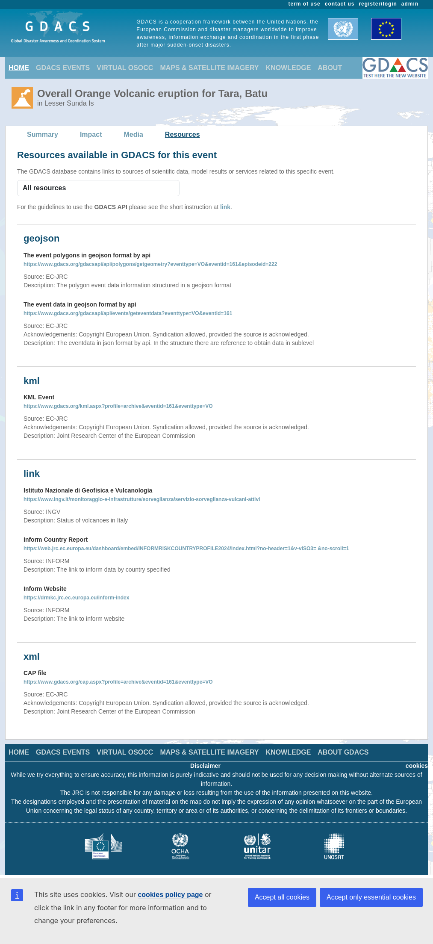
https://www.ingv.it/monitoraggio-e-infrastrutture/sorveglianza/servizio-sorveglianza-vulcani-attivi (142, 499)
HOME (19, 67)
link (225, 207)
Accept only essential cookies (371, 897)
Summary (42, 134)
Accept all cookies (282, 897)
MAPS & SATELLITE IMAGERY (209, 67)
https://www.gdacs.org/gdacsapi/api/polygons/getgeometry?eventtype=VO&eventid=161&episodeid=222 (150, 264)
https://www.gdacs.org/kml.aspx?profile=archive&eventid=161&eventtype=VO (118, 406)
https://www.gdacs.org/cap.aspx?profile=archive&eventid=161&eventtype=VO (118, 682)
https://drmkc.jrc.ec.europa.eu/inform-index (76, 598)
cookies (417, 765)
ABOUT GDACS (343, 752)
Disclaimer (205, 765)
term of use (305, 4)
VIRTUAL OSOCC (125, 67)
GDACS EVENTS (63, 67)
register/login (378, 4)
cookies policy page (170, 894)
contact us (340, 4)
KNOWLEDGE (288, 67)
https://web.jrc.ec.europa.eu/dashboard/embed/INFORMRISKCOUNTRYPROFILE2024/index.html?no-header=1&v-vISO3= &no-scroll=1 (186, 549)
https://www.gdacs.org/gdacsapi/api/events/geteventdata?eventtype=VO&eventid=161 (128, 313)
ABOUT (330, 67)
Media (133, 134)
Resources (182, 134)
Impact (91, 134)
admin (409, 4)
